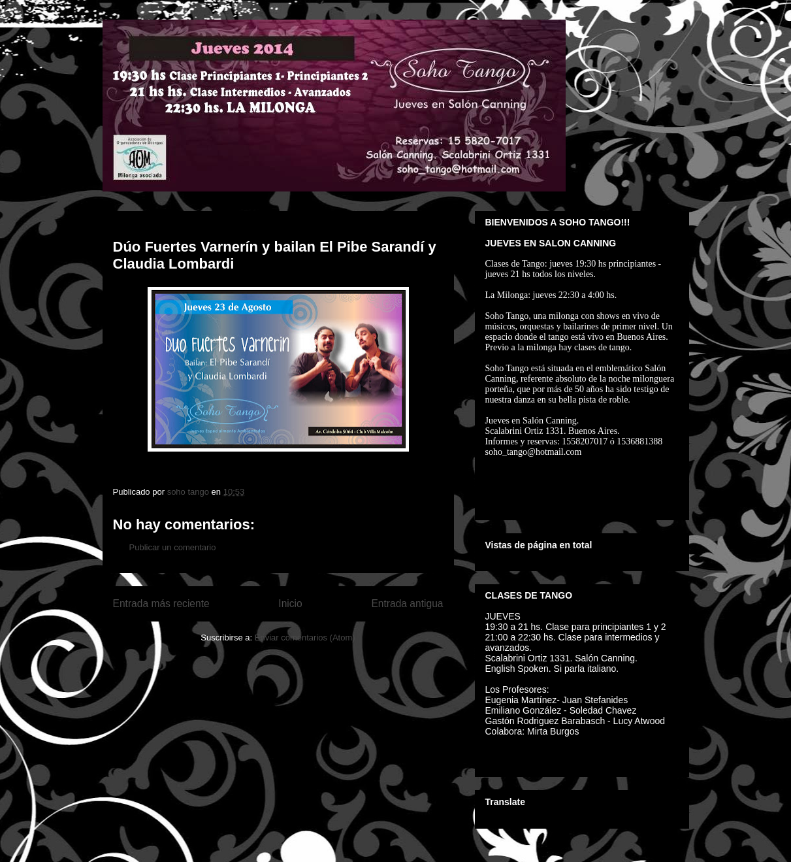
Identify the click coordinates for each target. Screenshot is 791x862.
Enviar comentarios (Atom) (305, 637)
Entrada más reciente (161, 603)
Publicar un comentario (172, 547)
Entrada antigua (407, 603)
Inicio (290, 603)
